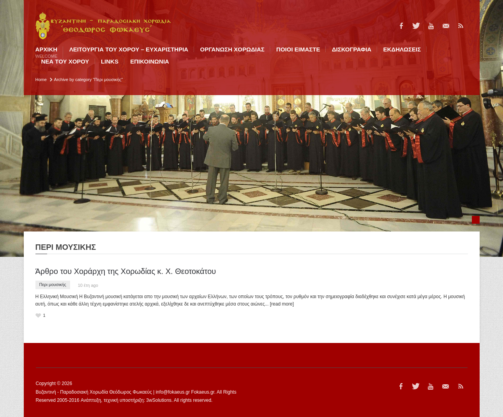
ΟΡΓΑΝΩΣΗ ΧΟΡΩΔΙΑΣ (232, 49)
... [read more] (279, 304)
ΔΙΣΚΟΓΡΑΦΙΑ (351, 49)
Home (41, 79)
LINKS (109, 61)
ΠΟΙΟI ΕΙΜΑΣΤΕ (298, 49)
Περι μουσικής (52, 284)
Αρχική (46, 52)
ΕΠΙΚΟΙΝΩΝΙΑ (149, 61)
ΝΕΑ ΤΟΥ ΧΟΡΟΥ (65, 61)
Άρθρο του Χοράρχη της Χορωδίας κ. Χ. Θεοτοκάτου (125, 271)
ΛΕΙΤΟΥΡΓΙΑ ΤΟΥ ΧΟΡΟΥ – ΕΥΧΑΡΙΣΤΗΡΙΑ (128, 49)
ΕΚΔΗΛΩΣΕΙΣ (402, 49)
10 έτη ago (88, 285)
